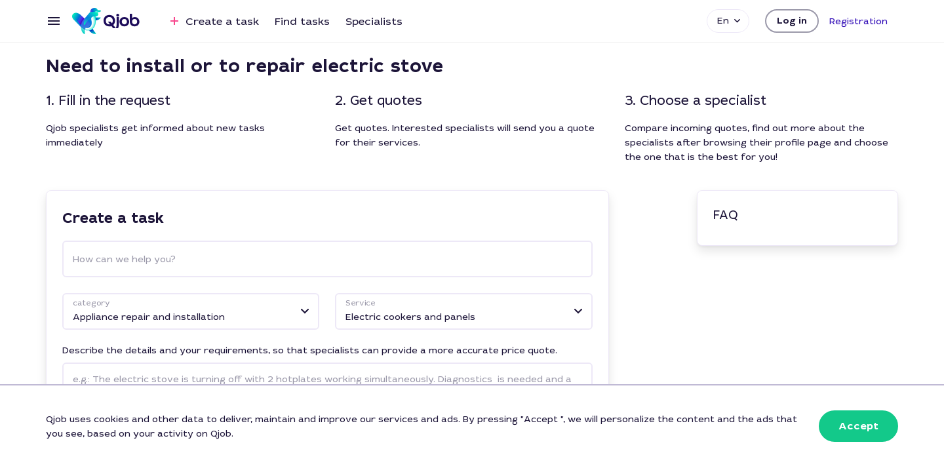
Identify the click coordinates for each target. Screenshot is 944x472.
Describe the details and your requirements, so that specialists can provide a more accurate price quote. (309, 350)
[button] (792, 21)
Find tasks (302, 21)
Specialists (374, 21)
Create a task (213, 21)
